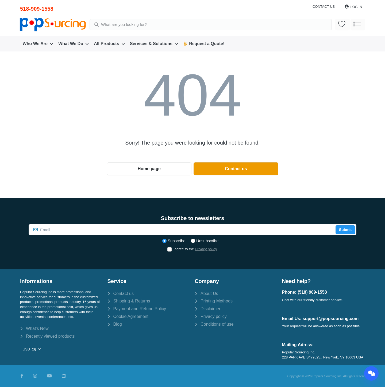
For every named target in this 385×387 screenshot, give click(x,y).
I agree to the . (195, 249)
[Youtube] (49, 376)
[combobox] (211, 24)
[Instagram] (35, 376)
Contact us (324, 7)
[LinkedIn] (63, 376)
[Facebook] (22, 376)
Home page (149, 168)
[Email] (181, 229)
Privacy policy (206, 249)
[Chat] (371, 373)
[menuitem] (38, 44)
